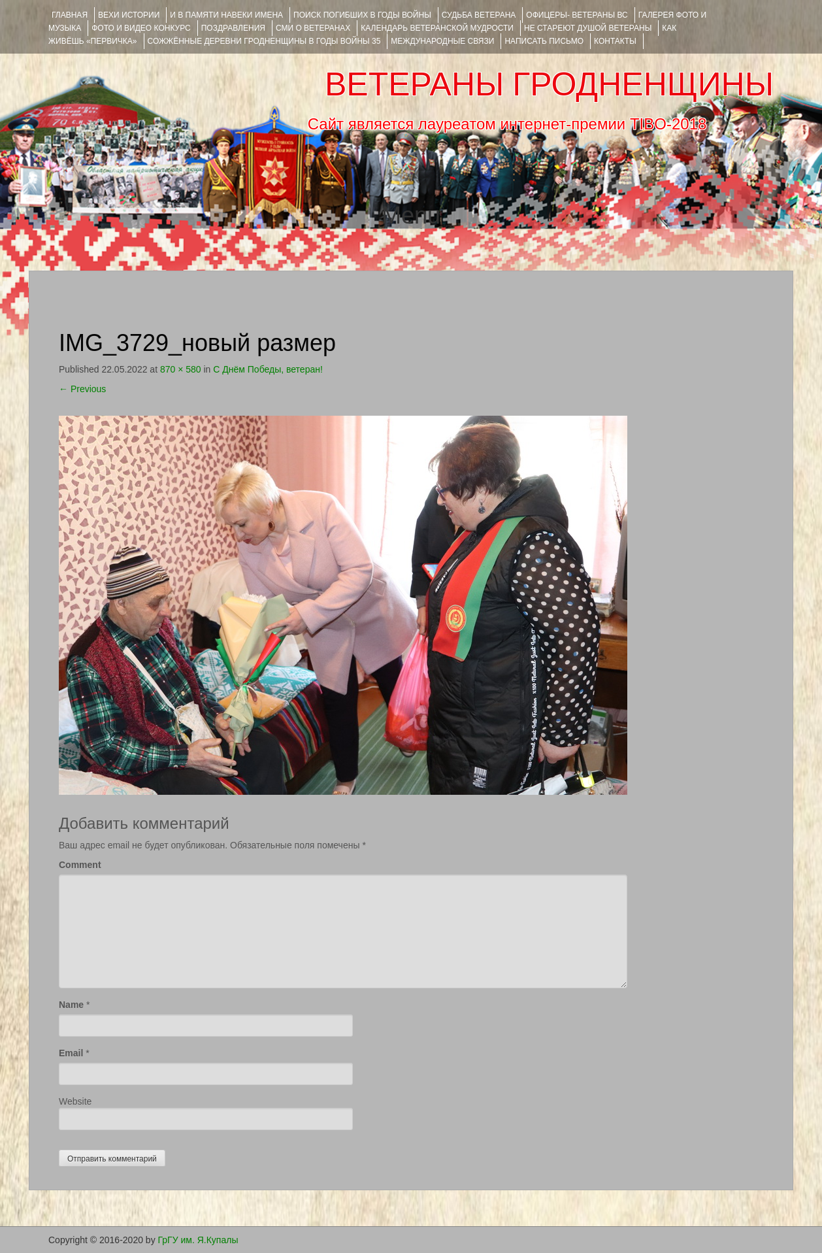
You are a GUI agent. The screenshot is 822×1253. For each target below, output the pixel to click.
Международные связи (442, 41)
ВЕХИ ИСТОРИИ (128, 15)
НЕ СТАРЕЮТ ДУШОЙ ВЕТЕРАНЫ (587, 28)
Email (71, 1053)
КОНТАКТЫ (615, 41)
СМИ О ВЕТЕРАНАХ (313, 28)
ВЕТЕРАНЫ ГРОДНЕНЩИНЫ (549, 84)
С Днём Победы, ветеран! (268, 369)
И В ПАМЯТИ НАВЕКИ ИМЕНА (226, 15)
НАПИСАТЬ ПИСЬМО (544, 41)
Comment (80, 865)
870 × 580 (180, 369)
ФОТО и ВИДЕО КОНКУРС (140, 28)
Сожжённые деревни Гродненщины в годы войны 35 (264, 41)
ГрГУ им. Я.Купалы (198, 1240)
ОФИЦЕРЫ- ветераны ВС (576, 15)
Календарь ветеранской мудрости (437, 28)
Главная (70, 15)
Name (71, 1004)
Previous (82, 389)
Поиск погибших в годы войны (362, 15)
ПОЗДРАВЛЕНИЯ (233, 28)
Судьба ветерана (479, 15)
